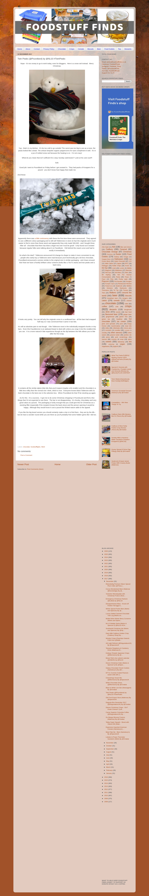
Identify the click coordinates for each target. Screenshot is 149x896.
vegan (122, 344)
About (28, 49)
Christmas (127, 252)
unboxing (111, 344)
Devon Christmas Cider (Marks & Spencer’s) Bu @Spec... (117, 664)
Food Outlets (109, 49)
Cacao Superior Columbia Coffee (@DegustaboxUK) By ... (117, 713)
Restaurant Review (125, 284)
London (122, 268)
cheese (129, 300)
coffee (104, 306)
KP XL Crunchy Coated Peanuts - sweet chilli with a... (117, 674)
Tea (119, 49)
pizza (108, 337)
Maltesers (118, 270)
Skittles (129, 286)
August (109, 752)
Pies (111, 279)
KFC (126, 263)
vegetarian (105, 346)
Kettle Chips (116, 266)
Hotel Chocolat (119, 261)
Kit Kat (105, 268)
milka (107, 328)
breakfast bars (112, 298)
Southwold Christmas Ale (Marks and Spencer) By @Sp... (117, 629)
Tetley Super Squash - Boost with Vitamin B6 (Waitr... (117, 723)
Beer (99, 49)
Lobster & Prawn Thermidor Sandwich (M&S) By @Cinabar (117, 738)
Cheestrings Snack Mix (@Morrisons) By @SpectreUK (117, 679)
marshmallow (115, 326)
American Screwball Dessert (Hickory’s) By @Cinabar (121, 391)
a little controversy (42, 238)
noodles (117, 330)
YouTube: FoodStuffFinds (111, 71)
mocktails (108, 330)
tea (130, 342)
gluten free (123, 317)
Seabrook (119, 286)
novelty (104, 333)
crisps (128, 306)
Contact (37, 49)
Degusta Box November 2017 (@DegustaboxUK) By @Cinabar (118, 703)
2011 (106, 792)
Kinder (127, 266)
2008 (106, 802)
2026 (106, 551)
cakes (104, 300)
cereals (117, 300)
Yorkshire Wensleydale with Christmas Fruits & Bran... (116, 595)
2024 (106, 557)
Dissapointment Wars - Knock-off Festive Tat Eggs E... (117, 604)
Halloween (118, 259)
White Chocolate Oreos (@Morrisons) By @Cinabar (116, 683)
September (110, 749)
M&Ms (129, 268)
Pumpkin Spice (110, 284)
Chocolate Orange (110, 252)
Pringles (129, 281)
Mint (126, 272)
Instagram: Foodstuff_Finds (111, 66)
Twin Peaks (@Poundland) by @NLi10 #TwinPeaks (116, 693)
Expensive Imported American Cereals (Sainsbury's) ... (116, 728)
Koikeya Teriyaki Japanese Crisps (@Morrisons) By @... (117, 654)
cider (126, 304)
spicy (130, 339)
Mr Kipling (106, 275)
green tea (106, 319)
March (108, 767)
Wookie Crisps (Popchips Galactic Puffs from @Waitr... (117, 639)
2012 (106, 789)
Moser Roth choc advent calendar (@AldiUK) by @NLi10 (117, 659)
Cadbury (109, 249)
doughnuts (128, 309)
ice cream (121, 321)
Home (19, 49)
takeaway (121, 342)
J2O (130, 261)
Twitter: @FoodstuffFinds (110, 68)
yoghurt (115, 346)
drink (107, 312)
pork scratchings (121, 337)
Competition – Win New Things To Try (119, 403)
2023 (106, 560)
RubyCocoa (109, 286)
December (110, 581)
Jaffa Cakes (109, 263)
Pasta (118, 277)
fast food (128, 312)
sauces (104, 339)
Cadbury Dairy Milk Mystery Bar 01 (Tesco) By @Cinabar (121, 415)
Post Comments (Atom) (35, 469)
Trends (125, 290)
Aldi (113, 247)
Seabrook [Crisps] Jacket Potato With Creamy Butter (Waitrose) (120, 463)
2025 (106, 554)
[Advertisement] (52, 430)
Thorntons (105, 290)
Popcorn (105, 281)
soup (121, 339)
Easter (118, 254)
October (109, 746)
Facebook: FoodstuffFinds (111, 64)
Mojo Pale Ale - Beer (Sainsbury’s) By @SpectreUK (118, 733)
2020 (106, 569)
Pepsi (103, 279)
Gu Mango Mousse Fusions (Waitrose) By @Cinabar (115, 718)
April (108, 764)
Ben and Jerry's (126, 247)
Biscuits (91, 49)
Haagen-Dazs (106, 259)
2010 (106, 795)
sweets (108, 342)
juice (121, 324)
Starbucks (123, 288)
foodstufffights (36, 447)
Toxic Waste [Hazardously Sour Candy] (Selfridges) (120, 380)
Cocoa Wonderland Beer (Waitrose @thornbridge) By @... (118, 590)
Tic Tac (116, 290)
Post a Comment (26, 455)
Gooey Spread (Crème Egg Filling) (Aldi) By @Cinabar (120, 450)
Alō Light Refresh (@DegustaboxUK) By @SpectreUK (119, 644)
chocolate (26, 447)
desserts (113, 309)
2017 (106, 579)
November (110, 743)
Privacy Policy (48, 49)
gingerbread (110, 317)
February (109, 770)
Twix (103, 293)
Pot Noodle (118, 281)
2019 (106, 572)
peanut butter (115, 335)
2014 (106, 783)
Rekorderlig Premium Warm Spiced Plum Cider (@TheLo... (118, 585)
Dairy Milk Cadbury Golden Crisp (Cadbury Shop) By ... (117, 634)
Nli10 (43, 447)
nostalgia (126, 330)
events (118, 312)
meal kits (128, 326)
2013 (106, 786)
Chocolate (62, 49)
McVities (118, 272)
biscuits (128, 296)
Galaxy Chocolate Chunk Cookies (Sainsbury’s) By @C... (117, 669)
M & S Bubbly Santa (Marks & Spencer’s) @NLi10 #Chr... (116, 624)
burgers (125, 298)
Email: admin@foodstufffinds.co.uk (114, 62)
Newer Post (23, 464)
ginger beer (127, 314)
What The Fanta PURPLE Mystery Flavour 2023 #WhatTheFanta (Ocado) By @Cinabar (121, 358)
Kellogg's (105, 266)
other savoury (116, 332)
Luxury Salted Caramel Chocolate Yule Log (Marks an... (117, 614)
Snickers (110, 288)
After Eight (105, 247)
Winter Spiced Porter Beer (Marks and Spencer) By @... (117, 609)
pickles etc (128, 335)
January (109, 773)
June (108, 758)
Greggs (126, 257)
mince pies (128, 328)
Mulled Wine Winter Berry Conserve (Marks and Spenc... (118, 619)
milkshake (116, 328)
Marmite (129, 270)
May (108, 761)
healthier (119, 319)
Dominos (110, 254)
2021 (106, 566)
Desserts (127, 49)
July (107, 755)
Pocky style (123, 279)
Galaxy (116, 257)
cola (116, 306)
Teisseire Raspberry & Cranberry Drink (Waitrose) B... (117, 649)
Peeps (127, 277)
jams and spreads (108, 324)
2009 (106, 798)
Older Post (91, 464)
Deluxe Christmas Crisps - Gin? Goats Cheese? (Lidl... (117, 708)
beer (114, 295)
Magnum (108, 270)
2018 (106, 576)
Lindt (114, 268)
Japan (119, 263)
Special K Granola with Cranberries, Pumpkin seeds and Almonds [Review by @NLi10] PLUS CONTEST (121, 370)
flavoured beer (111, 314)
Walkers (112, 293)
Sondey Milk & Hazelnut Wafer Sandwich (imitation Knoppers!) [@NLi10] (120, 439)
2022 (106, 563)
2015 (106, 780)
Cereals (81, 49)
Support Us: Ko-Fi (108, 73)
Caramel (123, 249)
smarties (114, 339)
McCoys (108, 272)
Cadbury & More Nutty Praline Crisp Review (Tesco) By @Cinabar (119, 428)
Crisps (71, 49)
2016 (106, 777)
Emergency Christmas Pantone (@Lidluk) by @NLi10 (117, 600)
